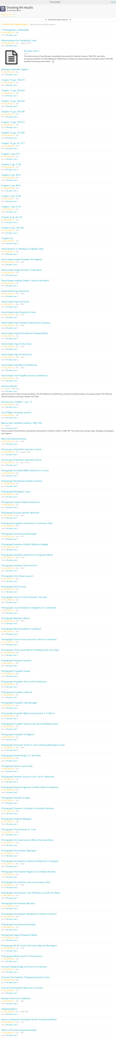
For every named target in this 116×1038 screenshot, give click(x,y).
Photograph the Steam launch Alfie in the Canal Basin (27, 840)
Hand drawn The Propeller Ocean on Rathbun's (24, 375)
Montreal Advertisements (13, 438)
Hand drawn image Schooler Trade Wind (21, 270)
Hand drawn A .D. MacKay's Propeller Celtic (22, 248)
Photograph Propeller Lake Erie (16, 692)
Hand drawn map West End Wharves (19, 365)
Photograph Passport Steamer (16, 660)
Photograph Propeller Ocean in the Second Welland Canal (29, 723)
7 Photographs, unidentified (15, 29)
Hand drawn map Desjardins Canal (18, 312)
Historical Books (9, 386)
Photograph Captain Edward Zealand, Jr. (21, 502)
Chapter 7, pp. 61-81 (11, 206)
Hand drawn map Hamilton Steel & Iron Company (25, 322)
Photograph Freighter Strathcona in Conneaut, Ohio (27, 523)
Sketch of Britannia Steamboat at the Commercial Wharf (28, 1019)
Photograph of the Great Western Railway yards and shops (30, 650)
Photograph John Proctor (13, 586)
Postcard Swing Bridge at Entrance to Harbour (24, 966)
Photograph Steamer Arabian (15, 797)
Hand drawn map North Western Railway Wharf (24, 333)
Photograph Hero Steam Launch (17, 576)
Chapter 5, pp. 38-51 (11, 185)
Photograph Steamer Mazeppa (16, 818)
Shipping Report (9, 1008)
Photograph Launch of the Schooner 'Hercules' (24, 597)
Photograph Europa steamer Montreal (20, 512)
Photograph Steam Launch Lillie (17, 766)
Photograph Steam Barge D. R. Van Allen (21, 755)
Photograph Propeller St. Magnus (17, 734)
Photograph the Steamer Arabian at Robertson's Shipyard (29, 861)
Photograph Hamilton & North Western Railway (24, 544)
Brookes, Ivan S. (12, 35)
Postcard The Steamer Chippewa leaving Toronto (25, 977)
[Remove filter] (14, 14)
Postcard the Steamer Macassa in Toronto (22, 987)
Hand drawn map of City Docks (16, 343)
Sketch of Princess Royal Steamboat (18, 1030)
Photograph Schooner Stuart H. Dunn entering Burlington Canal (32, 745)
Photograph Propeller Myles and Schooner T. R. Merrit (28, 713)
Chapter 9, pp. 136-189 (12, 227)
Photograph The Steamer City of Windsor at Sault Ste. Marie (30, 892)
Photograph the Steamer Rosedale (18, 924)
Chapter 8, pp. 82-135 (11, 217)
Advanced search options (58, 19)
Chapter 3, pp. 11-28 (11, 164)
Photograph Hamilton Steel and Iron (19, 565)
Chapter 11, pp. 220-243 (13, 90)
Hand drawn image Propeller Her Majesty (21, 259)
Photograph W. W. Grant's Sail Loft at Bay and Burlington (29, 945)
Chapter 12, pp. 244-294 (13, 101)
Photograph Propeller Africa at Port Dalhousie (24, 681)
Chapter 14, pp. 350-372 (13, 122)
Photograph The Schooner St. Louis (18, 829)
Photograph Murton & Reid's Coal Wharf (21, 628)
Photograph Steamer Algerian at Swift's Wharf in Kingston (29, 787)
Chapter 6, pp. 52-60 (11, 196)
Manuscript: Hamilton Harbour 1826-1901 (21, 423)
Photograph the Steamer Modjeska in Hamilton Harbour (29, 913)
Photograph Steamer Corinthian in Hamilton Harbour (27, 808)
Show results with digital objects (42, 24)
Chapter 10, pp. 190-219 (13, 79)
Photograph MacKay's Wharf (15, 618)
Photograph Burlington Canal (15, 491)
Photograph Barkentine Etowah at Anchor (22, 481)
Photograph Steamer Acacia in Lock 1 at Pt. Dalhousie (27, 776)
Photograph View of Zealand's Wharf (19, 935)
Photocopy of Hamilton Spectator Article (21, 449)
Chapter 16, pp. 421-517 (13, 143)
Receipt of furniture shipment (15, 998)
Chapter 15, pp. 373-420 (13, 132)
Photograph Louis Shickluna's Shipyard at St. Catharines (28, 607)
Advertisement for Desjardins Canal (18, 40)
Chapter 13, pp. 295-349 (13, 111)
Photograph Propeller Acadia (15, 671)
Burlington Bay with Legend (14, 69)
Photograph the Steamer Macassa (18, 903)
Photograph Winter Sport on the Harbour (21, 956)
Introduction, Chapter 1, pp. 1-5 (16, 401)
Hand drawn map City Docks (15, 291)
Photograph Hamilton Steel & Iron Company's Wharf (27, 554)
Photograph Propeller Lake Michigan (19, 702)
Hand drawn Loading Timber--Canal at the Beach (25, 280)
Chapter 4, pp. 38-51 (11, 174)
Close (113, 2)
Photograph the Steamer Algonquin (18, 850)
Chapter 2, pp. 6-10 (10, 153)
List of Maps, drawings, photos (16, 412)
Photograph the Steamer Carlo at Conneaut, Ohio (25, 882)
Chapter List (7, 238)
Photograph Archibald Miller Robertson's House (25, 470)
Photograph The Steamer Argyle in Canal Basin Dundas (28, 871)
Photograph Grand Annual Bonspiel (18, 533)
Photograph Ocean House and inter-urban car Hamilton (28, 639)
